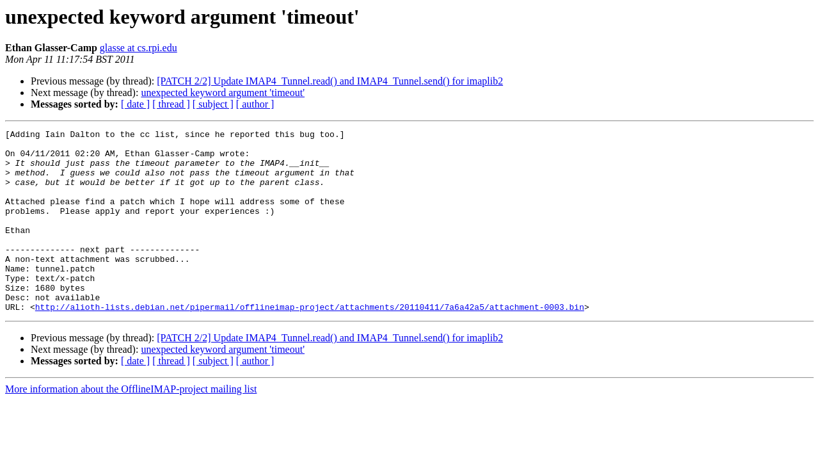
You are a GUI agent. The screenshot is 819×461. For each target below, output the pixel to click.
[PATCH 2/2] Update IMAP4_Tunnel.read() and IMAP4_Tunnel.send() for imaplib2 (330, 81)
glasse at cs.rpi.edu (138, 47)
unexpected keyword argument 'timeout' (223, 92)
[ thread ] (171, 104)
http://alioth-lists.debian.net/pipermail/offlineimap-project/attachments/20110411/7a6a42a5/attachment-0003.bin (309, 343)
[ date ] (135, 104)
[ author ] (255, 104)
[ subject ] (213, 104)
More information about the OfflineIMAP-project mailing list (131, 425)
